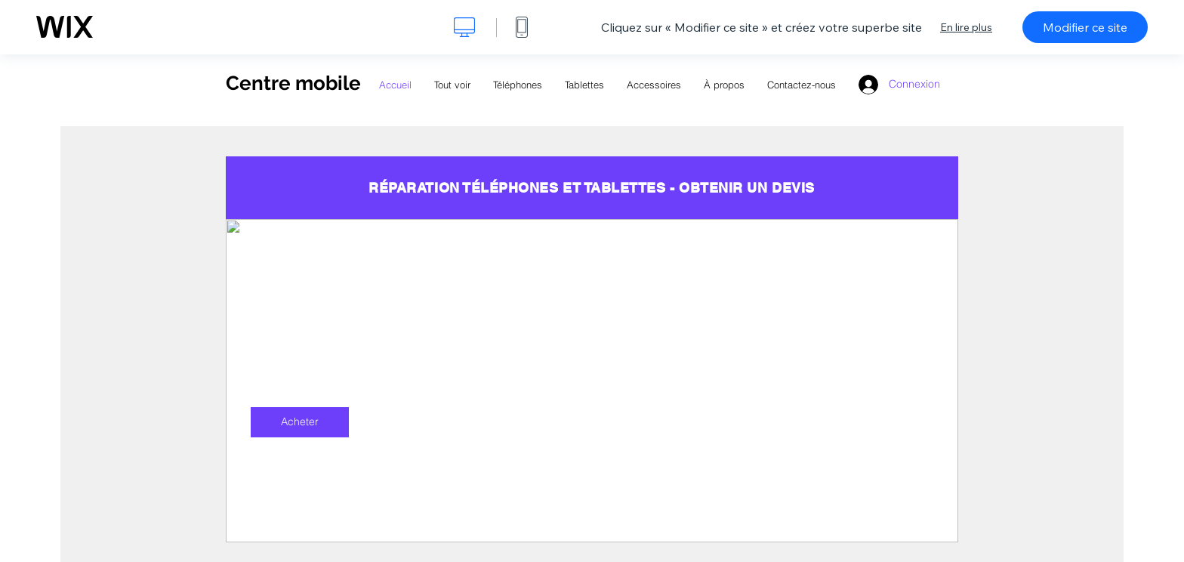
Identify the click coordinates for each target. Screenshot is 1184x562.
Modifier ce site (1085, 27)
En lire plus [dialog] (966, 27)
